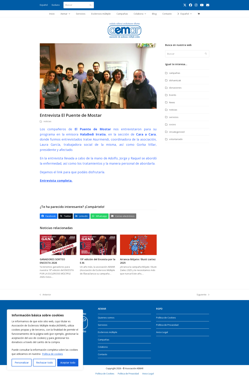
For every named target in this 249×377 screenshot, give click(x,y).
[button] (198, 13)
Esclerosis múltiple (107, 332)
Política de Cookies (166, 317)
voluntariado (176, 139)
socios (172, 124)
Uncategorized (177, 131)
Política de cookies (52, 354)
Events (172, 95)
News (172, 102)
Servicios (102, 324)
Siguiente (203, 294)
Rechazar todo (44, 362)
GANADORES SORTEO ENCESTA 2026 (52, 261)
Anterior (45, 294)
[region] (45, 339)
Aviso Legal (162, 332)
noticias (47, 121)
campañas (174, 72)
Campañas (103, 339)
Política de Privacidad (167, 324)
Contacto (102, 354)
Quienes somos (106, 317)
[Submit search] (90, 5)
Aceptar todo (67, 362)
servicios (173, 117)
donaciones (175, 87)
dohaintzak (175, 80)
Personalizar (22, 362)
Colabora (103, 346)
